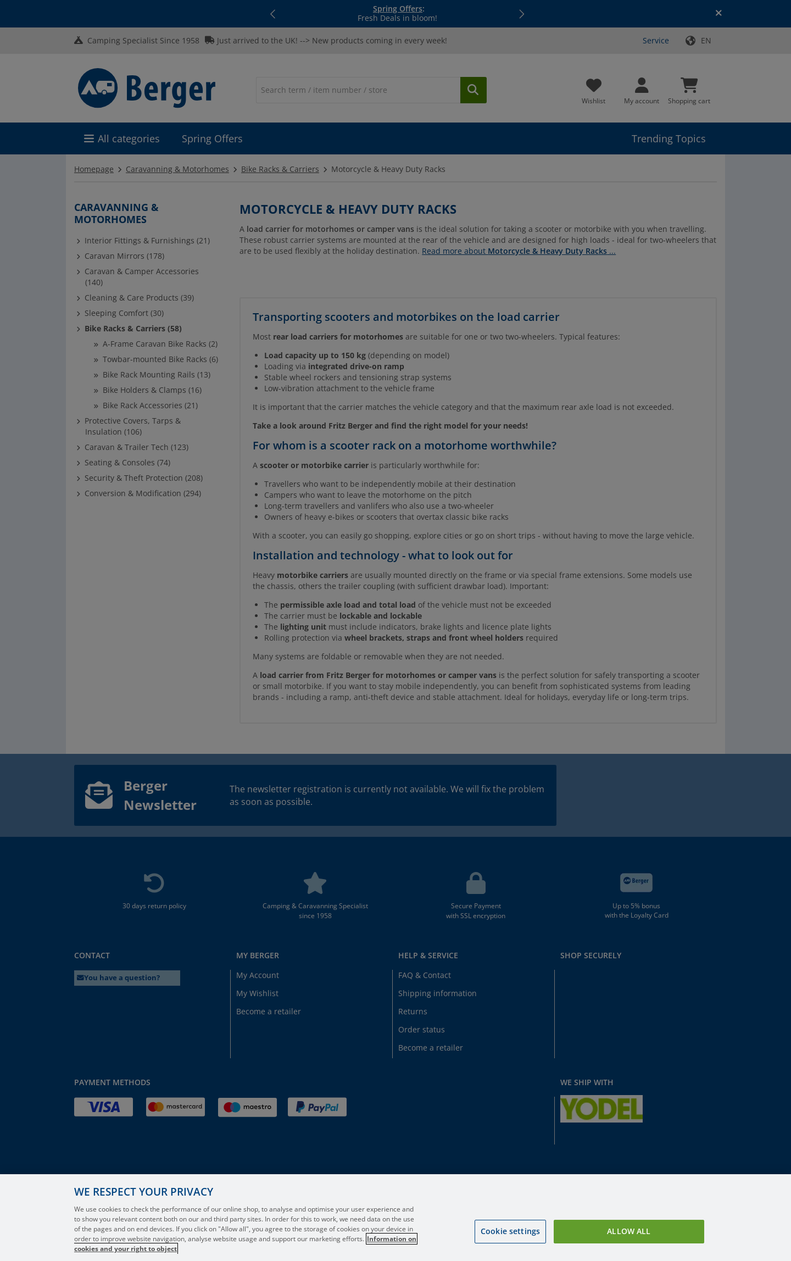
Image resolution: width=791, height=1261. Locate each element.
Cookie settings (510, 1246)
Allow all (628, 1246)
